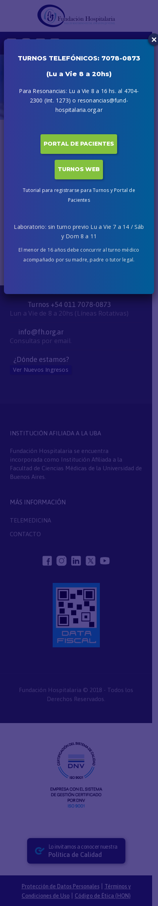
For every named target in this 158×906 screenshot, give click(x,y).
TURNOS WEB (79, 169)
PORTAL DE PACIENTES (79, 143)
